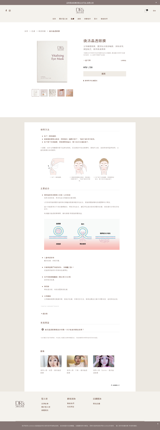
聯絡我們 (104, 19)
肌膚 (72, 19)
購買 (105, 74)
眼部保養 (42, 31)
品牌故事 (44, 403)
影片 (96, 19)
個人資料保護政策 (122, 426)
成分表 (45, 314)
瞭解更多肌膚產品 (91, 80)
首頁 (54, 19)
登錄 (154, 11)
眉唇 (79, 19)
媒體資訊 (44, 410)
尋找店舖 (96, 403)
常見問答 (70, 406)
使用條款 (133, 426)
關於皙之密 (63, 19)
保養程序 (87, 19)
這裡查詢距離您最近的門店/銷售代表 (80, 2)
